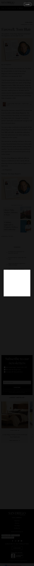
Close (28, 4)
